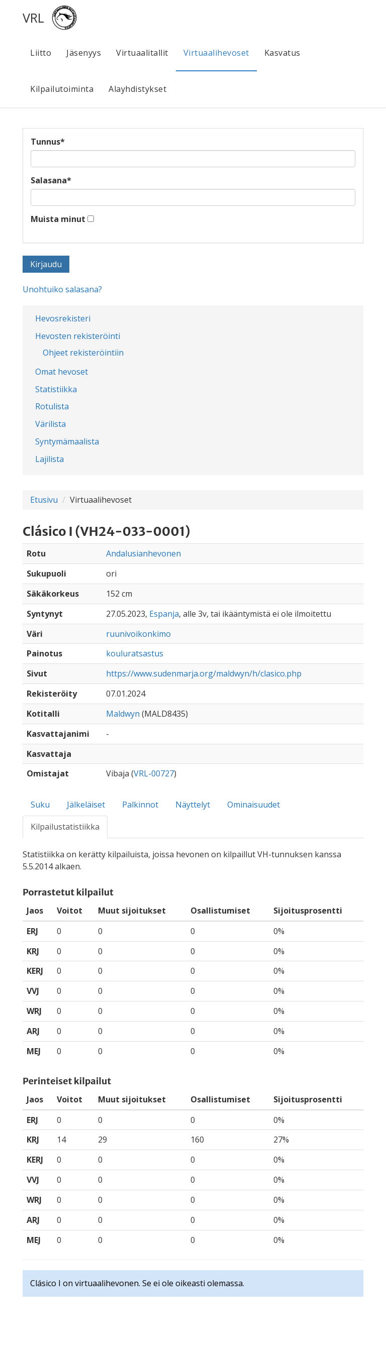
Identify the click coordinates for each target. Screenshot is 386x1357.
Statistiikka (56, 389)
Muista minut (58, 218)
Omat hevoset (61, 371)
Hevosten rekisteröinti (77, 336)
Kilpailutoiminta (61, 88)
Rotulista (52, 406)
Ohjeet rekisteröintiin (83, 352)
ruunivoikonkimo (138, 633)
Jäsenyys (83, 52)
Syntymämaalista (67, 441)
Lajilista (49, 459)
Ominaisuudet (253, 804)
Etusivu (44, 499)
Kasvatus (282, 52)
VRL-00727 (154, 773)
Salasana (51, 180)
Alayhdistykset (137, 88)
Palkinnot (140, 804)
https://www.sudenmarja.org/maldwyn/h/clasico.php (204, 673)
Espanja (164, 613)
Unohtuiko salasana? (62, 289)
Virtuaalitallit (142, 52)
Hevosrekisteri (62, 318)
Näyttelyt (192, 804)
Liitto (40, 52)
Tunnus (48, 141)
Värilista (50, 423)
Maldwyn (123, 713)
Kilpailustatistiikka (65, 826)
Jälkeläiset (86, 804)
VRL (33, 17)
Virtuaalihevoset (216, 52)
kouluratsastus (134, 653)
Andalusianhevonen (143, 553)
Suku (40, 804)
